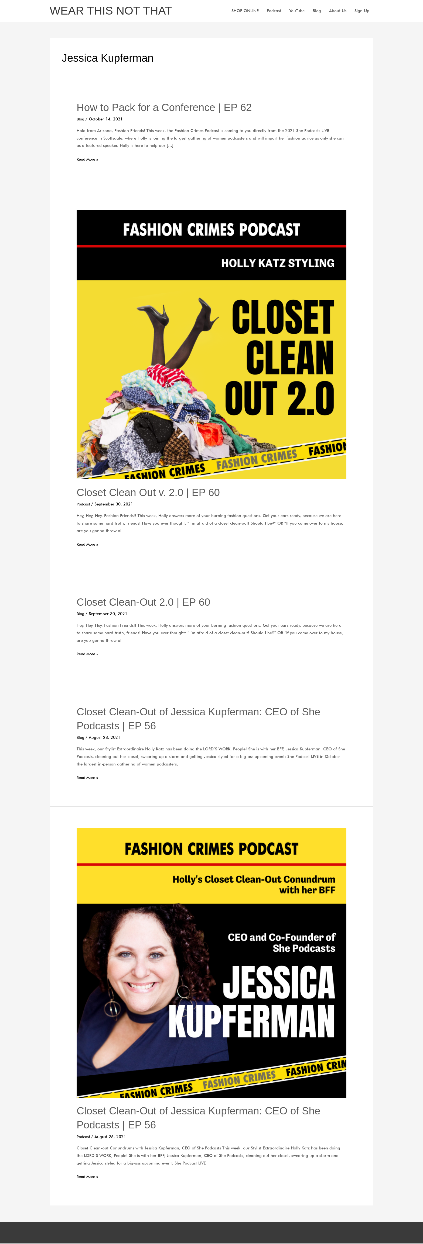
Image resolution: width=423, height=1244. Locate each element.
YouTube (297, 11)
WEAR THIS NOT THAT (113, 11)
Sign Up (361, 11)
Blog (317, 11)
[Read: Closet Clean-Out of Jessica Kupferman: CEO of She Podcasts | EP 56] (211, 963)
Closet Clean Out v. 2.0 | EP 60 (151, 493)
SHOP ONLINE (245, 11)
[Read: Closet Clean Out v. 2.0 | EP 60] (211, 344)
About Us (337, 11)
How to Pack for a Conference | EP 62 (167, 108)
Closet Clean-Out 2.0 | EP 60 (146, 602)
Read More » (88, 160)
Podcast (274, 11)
